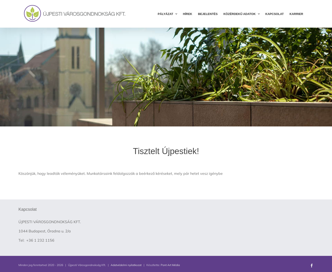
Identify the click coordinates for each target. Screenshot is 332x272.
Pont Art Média (170, 265)
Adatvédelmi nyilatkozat (126, 265)
